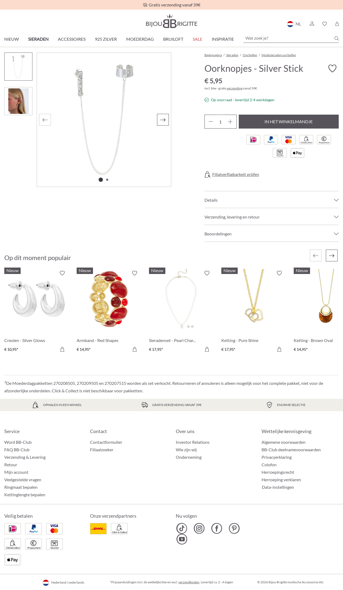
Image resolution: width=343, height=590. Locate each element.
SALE (197, 39)
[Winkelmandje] (337, 23)
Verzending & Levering (25, 457)
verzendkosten (188, 582)
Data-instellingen (278, 487)
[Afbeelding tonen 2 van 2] (107, 180)
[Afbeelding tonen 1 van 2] (101, 180)
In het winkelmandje (288, 121)
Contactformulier (106, 442)
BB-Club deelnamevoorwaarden (291, 449)
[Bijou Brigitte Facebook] (217, 528)
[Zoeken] (336, 38)
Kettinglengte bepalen (24, 494)
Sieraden (38, 39)
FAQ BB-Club (16, 449)
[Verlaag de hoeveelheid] (210, 122)
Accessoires (71, 39)
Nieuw (11, 39)
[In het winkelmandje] (62, 349)
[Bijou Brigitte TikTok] (182, 528)
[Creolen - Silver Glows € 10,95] (36, 312)
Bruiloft (173, 39)
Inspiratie (223, 39)
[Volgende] (163, 120)
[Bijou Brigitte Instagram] (199, 528)
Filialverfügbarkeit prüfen (235, 174)
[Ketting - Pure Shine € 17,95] (253, 312)
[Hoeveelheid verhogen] (230, 122)
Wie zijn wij (186, 449)
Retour (10, 464)
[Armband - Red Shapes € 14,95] (109, 312)
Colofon (269, 464)
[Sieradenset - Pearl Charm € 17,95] (181, 312)
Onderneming (189, 457)
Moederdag (140, 39)
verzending (235, 88)
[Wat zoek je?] (291, 38)
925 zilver (106, 39)
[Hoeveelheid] (220, 122)
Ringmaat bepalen (21, 487)
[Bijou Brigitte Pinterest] (234, 528)
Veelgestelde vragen (22, 479)
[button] (311, 23)
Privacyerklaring (277, 457)
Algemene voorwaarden (283, 442)
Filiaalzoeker (101, 449)
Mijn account (16, 472)
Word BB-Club (18, 442)
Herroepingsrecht (278, 472)
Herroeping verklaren (281, 479)
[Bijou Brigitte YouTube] (182, 539)
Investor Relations (193, 442)
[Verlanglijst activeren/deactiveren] (332, 68)
